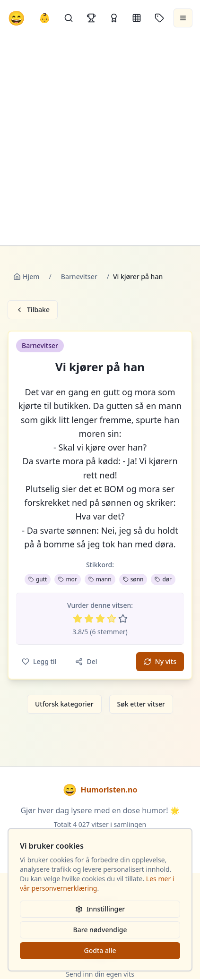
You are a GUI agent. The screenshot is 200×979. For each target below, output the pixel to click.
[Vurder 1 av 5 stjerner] (77, 618)
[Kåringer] (113, 17)
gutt (37, 579)
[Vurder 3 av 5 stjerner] (100, 618)
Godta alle (100, 950)
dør (163, 579)
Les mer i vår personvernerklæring (97, 883)
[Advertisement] (100, 140)
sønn (133, 579)
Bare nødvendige (100, 929)
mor (67, 579)
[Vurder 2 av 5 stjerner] (89, 618)
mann (100, 579)
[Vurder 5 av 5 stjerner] (123, 618)
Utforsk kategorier (64, 703)
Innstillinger (100, 908)
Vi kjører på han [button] (100, 367)
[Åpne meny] (183, 18)
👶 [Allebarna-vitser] (45, 17)
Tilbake (33, 309)
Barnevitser (79, 276)
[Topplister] (91, 17)
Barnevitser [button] (40, 345)
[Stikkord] (159, 17)
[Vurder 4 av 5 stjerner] (111, 618)
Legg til (39, 661)
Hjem (26, 276)
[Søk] (68, 17)
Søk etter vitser (141, 703)
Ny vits (160, 661)
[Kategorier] (136, 17)
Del (86, 661)
